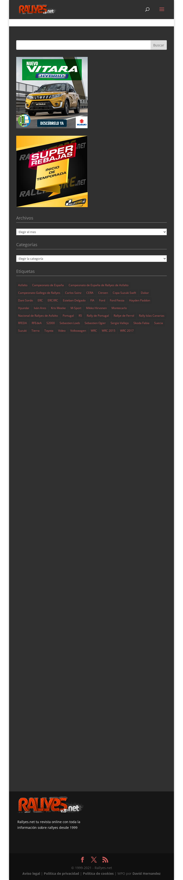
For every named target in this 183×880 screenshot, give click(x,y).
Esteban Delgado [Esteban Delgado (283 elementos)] (74, 300)
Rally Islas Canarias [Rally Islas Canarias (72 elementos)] (151, 316)
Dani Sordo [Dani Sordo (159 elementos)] (25, 300)
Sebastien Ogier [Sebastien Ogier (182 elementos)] (95, 323)
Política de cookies (98, 873)
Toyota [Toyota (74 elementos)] (48, 331)
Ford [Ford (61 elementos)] (102, 300)
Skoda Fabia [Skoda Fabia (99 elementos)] (141, 323)
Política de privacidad (61, 873)
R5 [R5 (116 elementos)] (80, 316)
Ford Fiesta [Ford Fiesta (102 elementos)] (117, 300)
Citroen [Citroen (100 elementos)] (103, 293)
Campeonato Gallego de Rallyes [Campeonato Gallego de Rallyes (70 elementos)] (39, 293)
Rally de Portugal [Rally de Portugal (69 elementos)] (98, 316)
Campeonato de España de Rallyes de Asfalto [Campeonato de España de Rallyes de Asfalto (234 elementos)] (98, 285)
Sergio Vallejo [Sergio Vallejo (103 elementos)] (120, 323)
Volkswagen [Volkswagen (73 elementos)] (78, 331)
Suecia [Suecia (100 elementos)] (158, 323)
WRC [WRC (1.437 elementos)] (94, 331)
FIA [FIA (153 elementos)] (92, 300)
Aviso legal (31, 873)
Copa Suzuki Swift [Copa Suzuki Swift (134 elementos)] (124, 293)
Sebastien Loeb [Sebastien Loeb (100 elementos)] (70, 323)
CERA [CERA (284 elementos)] (89, 293)
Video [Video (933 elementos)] (62, 331)
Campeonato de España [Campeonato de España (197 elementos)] (48, 285)
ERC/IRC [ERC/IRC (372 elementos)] (53, 300)
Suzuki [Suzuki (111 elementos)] (22, 331)
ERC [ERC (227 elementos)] (40, 300)
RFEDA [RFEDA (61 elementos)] (22, 323)
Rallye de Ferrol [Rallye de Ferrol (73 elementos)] (124, 316)
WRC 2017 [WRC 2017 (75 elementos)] (127, 331)
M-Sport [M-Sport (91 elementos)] (76, 308)
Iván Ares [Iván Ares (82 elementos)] (40, 308)
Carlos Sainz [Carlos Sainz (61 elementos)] (73, 293)
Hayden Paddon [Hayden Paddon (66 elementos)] (139, 300)
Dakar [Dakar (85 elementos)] (145, 293)
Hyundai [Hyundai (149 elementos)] (23, 308)
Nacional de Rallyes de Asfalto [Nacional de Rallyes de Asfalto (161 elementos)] (38, 316)
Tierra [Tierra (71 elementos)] (35, 331)
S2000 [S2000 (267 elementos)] (50, 323)
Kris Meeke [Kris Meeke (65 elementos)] (58, 308)
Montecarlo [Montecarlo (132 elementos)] (119, 308)
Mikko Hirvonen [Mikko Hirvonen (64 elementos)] (96, 308)
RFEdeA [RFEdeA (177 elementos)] (37, 323)
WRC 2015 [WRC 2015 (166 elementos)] (108, 331)
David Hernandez (146, 873)
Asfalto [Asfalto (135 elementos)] (22, 285)
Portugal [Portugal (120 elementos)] (68, 316)
